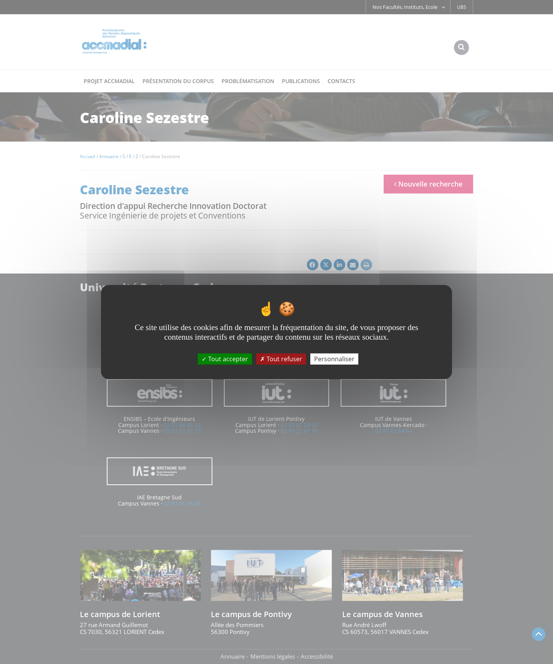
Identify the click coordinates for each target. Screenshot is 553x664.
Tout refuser (281, 358)
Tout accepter (225, 358)
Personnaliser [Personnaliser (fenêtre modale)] (334, 358)
